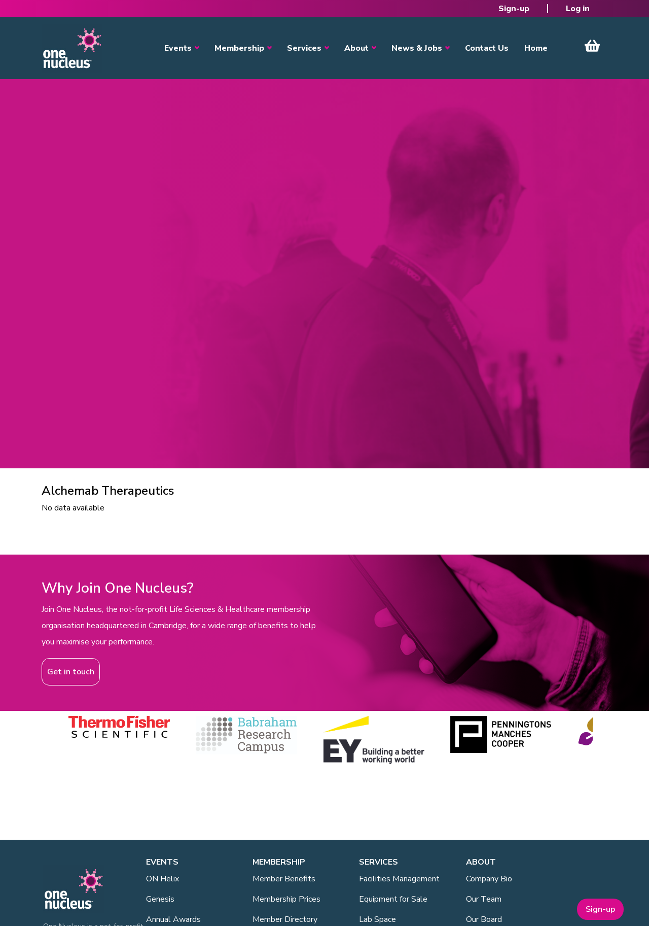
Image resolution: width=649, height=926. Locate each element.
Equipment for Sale (393, 899)
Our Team (483, 899)
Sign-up (513, 8)
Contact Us (487, 48)
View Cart (592, 45)
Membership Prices (286, 899)
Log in (578, 8)
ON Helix (162, 878)
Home (536, 48)
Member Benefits (284, 878)
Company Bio (489, 878)
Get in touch (70, 671)
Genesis (160, 899)
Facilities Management (399, 878)
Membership (239, 48)
